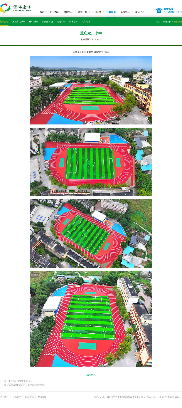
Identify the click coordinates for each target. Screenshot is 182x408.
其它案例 (86, 21)
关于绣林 (54, 12)
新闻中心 (125, 12)
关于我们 (4, 397)
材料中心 (68, 12)
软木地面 (73, 21)
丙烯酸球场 (47, 21)
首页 (42, 12)
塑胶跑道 (4, 21)
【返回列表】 (91, 375)
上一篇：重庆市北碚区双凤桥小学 (16, 381)
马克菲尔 (82, 12)
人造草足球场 (18, 21)
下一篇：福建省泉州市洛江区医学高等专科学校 (22, 385)
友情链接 (42, 397)
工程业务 (96, 12)
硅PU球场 (33, 21)
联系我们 (139, 12)
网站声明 (29, 397)
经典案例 (111, 12)
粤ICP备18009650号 (171, 397)
